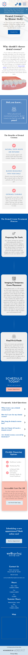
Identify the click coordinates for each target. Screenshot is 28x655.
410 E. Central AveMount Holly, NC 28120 (14, 571)
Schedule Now (14, 32)
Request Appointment (14, 389)
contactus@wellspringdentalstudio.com (14, 578)
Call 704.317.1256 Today (15, 502)
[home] (4, 4)
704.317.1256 (14, 575)
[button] (24, 4)
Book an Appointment (14, 541)
